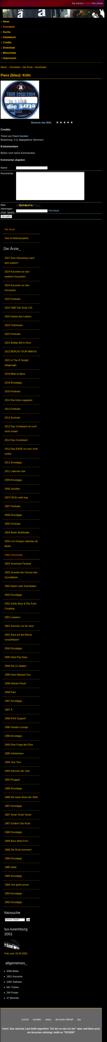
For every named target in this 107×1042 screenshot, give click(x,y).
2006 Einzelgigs (13, 515)
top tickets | (78, 3)
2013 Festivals (12, 409)
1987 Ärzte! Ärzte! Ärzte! (18, 814)
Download (8, 47)
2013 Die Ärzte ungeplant (18, 400)
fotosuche (12, 913)
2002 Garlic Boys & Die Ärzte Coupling (20, 606)
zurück (25, 1019)
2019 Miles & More (15, 374)
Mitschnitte (9, 53)
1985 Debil (10, 867)
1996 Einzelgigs (13, 736)
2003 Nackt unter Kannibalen (20, 586)
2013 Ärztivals (12, 417)
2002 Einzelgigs (13, 595)
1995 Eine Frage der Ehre (19, 744)
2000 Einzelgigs (13, 648)
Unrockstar (40, 67)
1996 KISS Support (15, 718)
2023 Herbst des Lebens (18, 316)
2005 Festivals (12, 523)
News (6, 21)
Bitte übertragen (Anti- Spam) (7, 209)
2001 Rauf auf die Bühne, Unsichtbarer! (18, 637)
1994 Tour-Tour (13, 762)
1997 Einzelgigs (13, 701)
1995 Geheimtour (14, 753)
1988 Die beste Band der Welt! (21, 797)
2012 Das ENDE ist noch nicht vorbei (21, 451)
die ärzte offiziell (64, 1019)
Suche (6, 32)
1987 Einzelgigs (13, 806)
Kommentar (7, 173)
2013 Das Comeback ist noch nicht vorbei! (21, 429)
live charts (97, 3)
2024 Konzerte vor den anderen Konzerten (17, 274)
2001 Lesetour (12, 617)
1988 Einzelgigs (13, 788)
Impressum (9, 58)
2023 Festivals (12, 334)
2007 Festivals (12, 506)
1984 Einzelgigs (13, 876)
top (79, 1019)
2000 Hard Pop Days (16, 657)
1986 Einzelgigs (13, 832)
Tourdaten (8, 26)
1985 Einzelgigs (13, 858)
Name (4, 167)
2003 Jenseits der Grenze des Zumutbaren (21, 575)
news (48, 1019)
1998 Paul (10, 692)
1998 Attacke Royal (15, 683)
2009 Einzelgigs (13, 480)
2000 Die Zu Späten (15, 666)
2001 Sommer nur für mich (19, 626)
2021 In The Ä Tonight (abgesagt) (17, 362)
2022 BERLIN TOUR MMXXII (21, 351)
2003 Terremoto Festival (18, 563)
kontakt (37, 1019)
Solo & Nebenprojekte (17, 238)
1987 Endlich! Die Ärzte (17, 823)
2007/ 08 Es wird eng (16, 497)
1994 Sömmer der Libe (17, 771)
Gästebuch (9, 37)
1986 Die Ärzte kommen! (18, 849)
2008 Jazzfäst (12, 488)
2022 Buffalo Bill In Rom (18, 342)
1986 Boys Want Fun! (16, 841)
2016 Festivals (12, 391)
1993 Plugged (12, 779)
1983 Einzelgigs (13, 893)
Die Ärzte (10, 229)
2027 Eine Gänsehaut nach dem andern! (19, 260)
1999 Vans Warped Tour (18, 674)
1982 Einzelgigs (13, 902)
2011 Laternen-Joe (15, 471)
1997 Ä (8, 709)
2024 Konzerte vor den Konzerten (17, 288)
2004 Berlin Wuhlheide (17, 532)
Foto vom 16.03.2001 (15, 953)
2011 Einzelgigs (13, 462)
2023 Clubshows (14, 325)
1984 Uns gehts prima (17, 884)
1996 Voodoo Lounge (16, 727)
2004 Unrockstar (14, 555)
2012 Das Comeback (16, 440)
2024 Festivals (12, 299)
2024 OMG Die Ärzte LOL (19, 307)
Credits (7, 42)
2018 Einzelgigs (13, 382)
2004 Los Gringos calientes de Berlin (21, 543)
